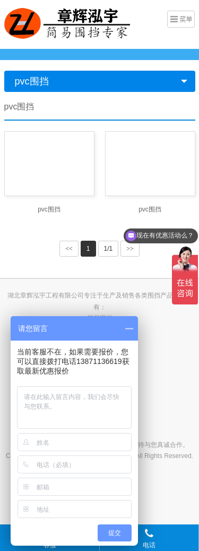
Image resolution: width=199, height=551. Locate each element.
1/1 (108, 248)
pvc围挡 (32, 81)
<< (69, 248)
